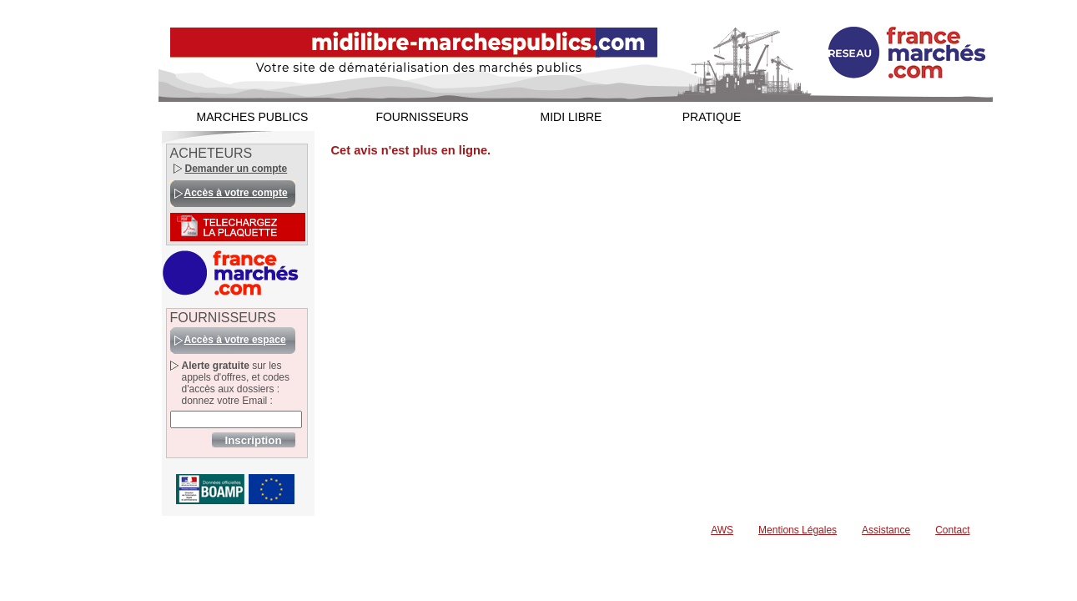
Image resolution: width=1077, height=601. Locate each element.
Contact (952, 530)
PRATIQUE (712, 117)
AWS (722, 530)
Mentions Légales (797, 530)
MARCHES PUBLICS (253, 117)
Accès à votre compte (236, 193)
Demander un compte (236, 168)
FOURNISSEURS (421, 117)
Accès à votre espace (235, 340)
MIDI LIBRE (571, 117)
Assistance (886, 530)
